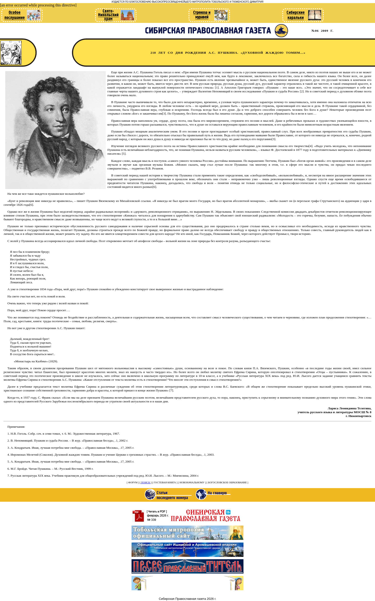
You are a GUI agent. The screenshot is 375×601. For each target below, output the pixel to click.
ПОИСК (145, 482)
